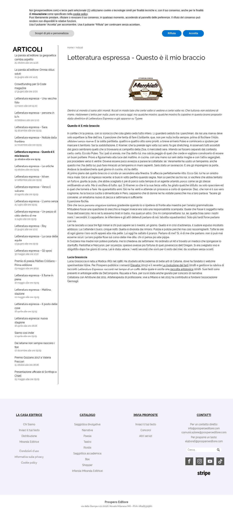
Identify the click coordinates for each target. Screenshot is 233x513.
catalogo (87, 415)
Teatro (87, 441)
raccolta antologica (181, 269)
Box (87, 459)
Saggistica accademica (87, 453)
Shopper (87, 465)
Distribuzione (29, 436)
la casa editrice (29, 415)
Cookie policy (29, 462)
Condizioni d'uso (29, 451)
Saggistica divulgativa (87, 424)
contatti (204, 415)
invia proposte (146, 415)
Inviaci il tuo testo (29, 430)
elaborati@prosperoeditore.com (204, 441)
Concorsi (146, 430)
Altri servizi (145, 436)
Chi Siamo (29, 424)
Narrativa (87, 430)
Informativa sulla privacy (29, 456)
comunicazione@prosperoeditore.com (203, 432)
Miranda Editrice (29, 441)
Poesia (87, 436)
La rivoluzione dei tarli (175, 265)
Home (70, 47)
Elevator (136, 265)
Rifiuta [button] (172, 503)
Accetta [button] (193, 503)
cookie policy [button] (80, 483)
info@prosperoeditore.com (204, 428)
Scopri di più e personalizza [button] (51, 503)
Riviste (87, 447)
